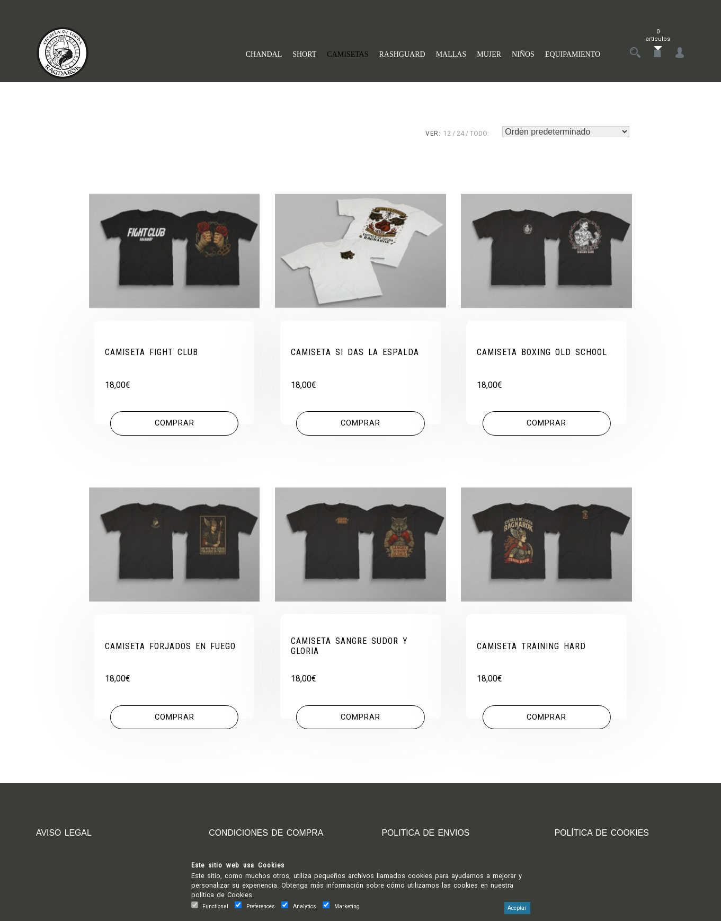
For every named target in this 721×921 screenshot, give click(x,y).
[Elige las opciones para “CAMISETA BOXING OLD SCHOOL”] (547, 424)
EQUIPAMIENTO (572, 54)
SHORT (304, 54)
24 (460, 133)
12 (447, 133)
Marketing (347, 906)
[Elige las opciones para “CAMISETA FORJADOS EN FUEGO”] (174, 717)
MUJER (489, 54)
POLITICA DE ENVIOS (425, 832)
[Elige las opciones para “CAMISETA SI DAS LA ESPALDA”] (360, 424)
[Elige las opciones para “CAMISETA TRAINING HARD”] (547, 717)
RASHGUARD (402, 54)
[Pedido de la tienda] (565, 131)
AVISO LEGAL (64, 832)
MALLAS (451, 54)
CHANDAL (264, 54)
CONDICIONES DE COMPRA (266, 832)
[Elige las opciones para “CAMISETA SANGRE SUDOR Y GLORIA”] (360, 717)
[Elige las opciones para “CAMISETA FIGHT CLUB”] (174, 424)
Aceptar (517, 908)
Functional (215, 906)
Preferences (260, 906)
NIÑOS (523, 54)
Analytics (304, 906)
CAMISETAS (347, 54)
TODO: (479, 133)
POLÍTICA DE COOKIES (602, 832)
